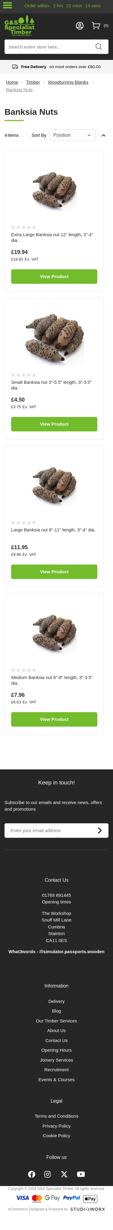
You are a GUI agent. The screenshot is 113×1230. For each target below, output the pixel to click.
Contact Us (56, 1040)
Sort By (39, 135)
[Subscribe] (99, 830)
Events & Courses (56, 1079)
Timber (33, 82)
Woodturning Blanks (68, 82)
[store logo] (39, 25)
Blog (56, 1010)
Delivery (56, 1001)
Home (12, 82)
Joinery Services (56, 1060)
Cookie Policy (56, 1135)
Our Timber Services (56, 1020)
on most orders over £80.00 (56, 67)
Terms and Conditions (56, 1116)
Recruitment (56, 1069)
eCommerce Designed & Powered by (37, 1209)
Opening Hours (56, 1050)
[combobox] (56, 46)
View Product (54, 276)
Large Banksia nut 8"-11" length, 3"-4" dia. (53, 529)
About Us (56, 1030)
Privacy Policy (56, 1125)
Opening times (56, 901)
